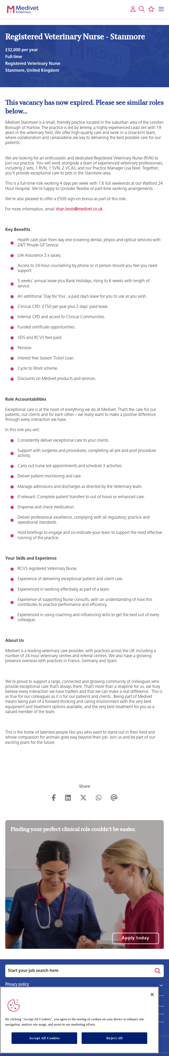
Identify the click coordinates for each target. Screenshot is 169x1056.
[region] (79, 1020)
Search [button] (157, 971)
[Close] (152, 994)
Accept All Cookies (44, 1038)
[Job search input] (77, 971)
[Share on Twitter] (83, 798)
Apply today (135, 938)
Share (84, 787)
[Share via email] (114, 798)
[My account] (132, 9)
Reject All (114, 1038)
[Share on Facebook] (54, 798)
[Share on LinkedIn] (68, 798)
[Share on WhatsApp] (99, 798)
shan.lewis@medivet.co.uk (79, 209)
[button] (142, 9)
